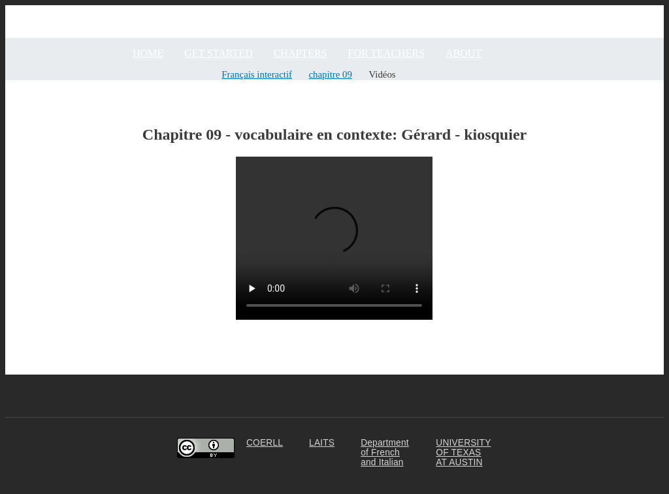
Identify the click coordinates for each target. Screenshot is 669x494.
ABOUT (463, 53)
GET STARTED (218, 53)
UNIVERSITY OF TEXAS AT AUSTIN (463, 452)
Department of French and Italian (385, 452)
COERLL (264, 443)
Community (639, 10)
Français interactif (256, 74)
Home (148, 53)
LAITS (321, 443)
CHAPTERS (300, 53)
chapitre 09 (330, 74)
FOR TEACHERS (386, 53)
